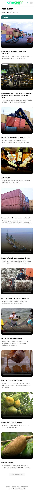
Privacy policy (22, 488)
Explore (8, 12)
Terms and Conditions (13, 488)
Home (3, 12)
